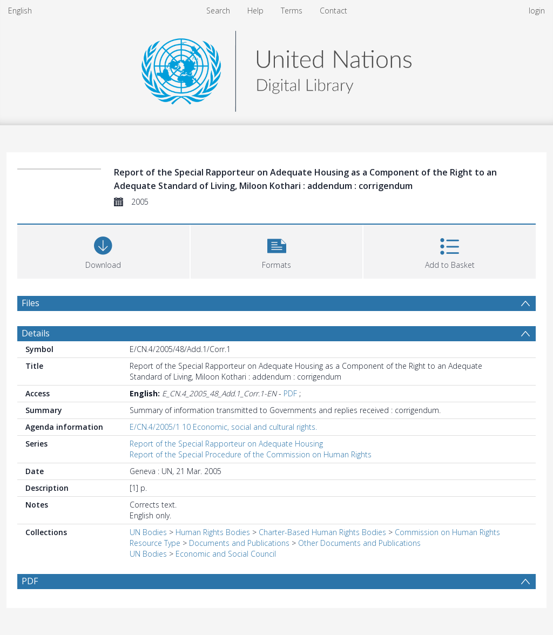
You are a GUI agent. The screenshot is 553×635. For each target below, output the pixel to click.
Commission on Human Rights (447, 532)
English (20, 10)
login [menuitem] (537, 10)
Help (255, 10)
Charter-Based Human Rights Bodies (322, 532)
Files (30, 303)
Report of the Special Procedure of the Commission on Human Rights (251, 454)
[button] (277, 250)
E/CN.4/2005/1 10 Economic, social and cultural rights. (223, 427)
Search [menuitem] (218, 10)
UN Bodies (148, 532)
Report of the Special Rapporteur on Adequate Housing (226, 443)
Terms (291, 10)
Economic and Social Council (226, 554)
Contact (333, 10)
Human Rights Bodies (213, 532)
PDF (290, 393)
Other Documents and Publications (359, 543)
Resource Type (155, 543)
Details (36, 333)
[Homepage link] (276, 68)
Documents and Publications (239, 543)
